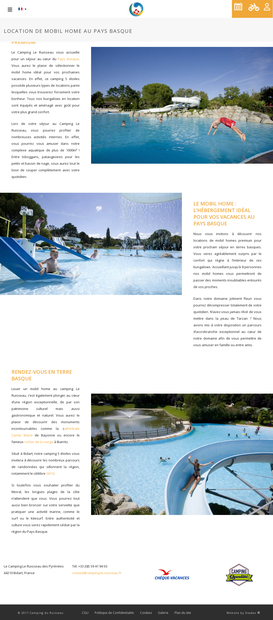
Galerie (163, 613)
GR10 (50, 473)
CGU (85, 613)
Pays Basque (68, 59)
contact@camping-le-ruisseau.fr (96, 573)
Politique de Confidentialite (114, 613)
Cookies (146, 613)
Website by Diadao (241, 613)
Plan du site (183, 613)
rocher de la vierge (38, 442)
